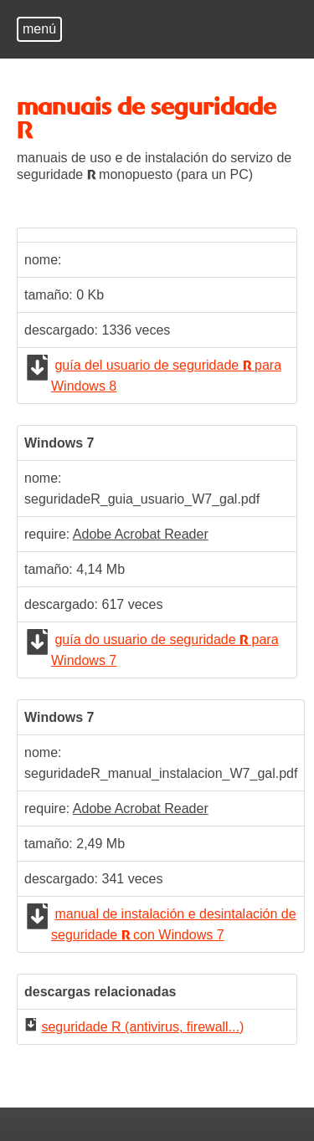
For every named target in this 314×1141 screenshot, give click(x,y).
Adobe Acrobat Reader (140, 534)
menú (39, 29)
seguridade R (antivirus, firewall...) (142, 1027)
